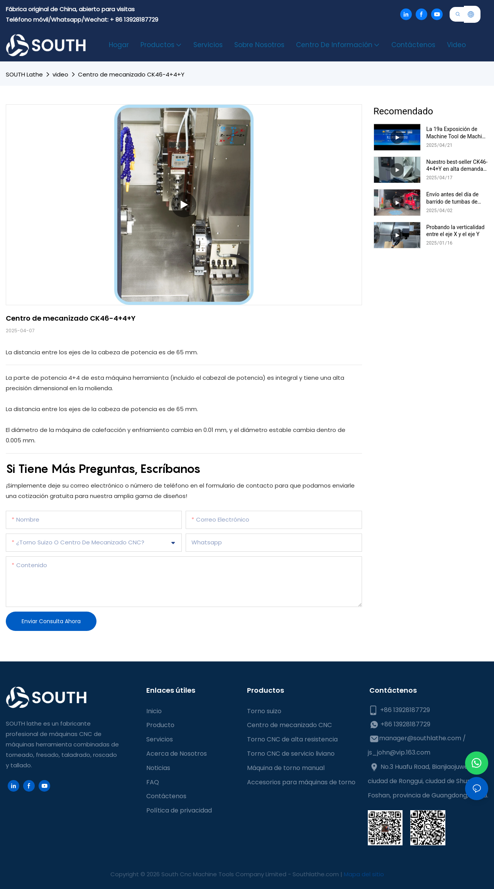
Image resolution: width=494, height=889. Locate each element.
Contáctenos (166, 796)
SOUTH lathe (24, 74)
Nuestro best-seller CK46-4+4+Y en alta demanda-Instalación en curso (457, 165)
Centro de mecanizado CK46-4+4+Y (131, 74)
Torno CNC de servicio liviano (291, 753)
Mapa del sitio (364, 874)
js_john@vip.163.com (399, 752)
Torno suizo (264, 711)
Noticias (158, 767)
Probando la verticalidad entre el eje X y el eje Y (455, 230)
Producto (160, 725)
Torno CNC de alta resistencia (292, 739)
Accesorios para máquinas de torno (301, 782)
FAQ (152, 782)
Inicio (154, 711)
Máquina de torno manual (286, 767)
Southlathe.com (316, 874)
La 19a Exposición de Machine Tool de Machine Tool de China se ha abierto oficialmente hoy (457, 132)
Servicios (159, 739)
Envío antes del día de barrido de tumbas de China (452, 198)
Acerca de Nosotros (176, 753)
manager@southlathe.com (420, 738)
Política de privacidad (179, 810)
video (60, 74)
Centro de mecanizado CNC (289, 725)
